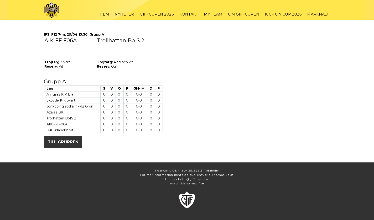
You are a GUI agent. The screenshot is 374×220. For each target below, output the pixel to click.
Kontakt (188, 14)
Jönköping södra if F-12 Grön (70, 106)
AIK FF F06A (57, 124)
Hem (104, 14)
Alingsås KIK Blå (60, 94)
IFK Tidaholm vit (60, 130)
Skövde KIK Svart (61, 100)
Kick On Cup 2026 (283, 14)
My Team (213, 14)
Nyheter (124, 14)
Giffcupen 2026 (157, 14)
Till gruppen (63, 142)
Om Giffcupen (243, 14)
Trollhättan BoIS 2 (61, 118)
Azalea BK (55, 112)
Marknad (317, 14)
